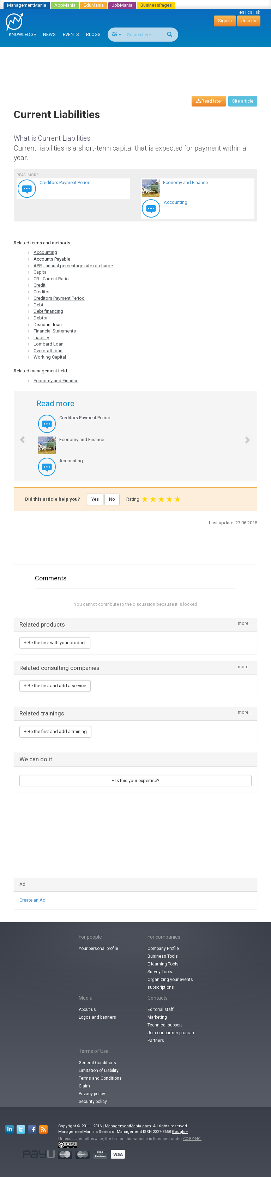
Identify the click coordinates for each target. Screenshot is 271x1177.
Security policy (93, 1101)
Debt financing (48, 311)
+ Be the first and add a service (55, 685)
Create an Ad (32, 900)
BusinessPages (156, 5)
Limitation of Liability (99, 1070)
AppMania (65, 5)
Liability (41, 337)
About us (87, 1009)
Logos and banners (97, 1017)
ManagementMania (26, 5)
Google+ (180, 1131)
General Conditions (97, 1062)
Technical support (164, 1025)
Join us (248, 20)
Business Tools (162, 956)
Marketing (157, 1017)
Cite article (242, 101)
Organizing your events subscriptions (170, 983)
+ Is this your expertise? (135, 780)
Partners (155, 1040)
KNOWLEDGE (22, 34)
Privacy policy (92, 1093)
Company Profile (163, 948)
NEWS (49, 34)
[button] (19, 436)
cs (249, 12)
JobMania (122, 5)
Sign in (225, 20)
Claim (84, 1086)
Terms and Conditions (100, 1078)
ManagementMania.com (128, 1126)
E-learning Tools (163, 964)
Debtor (41, 318)
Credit (40, 285)
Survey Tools (159, 971)
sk (257, 12)
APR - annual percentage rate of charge (73, 265)
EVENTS (71, 34)
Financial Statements (55, 331)
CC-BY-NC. (192, 1138)
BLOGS (93, 34)
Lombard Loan (49, 344)
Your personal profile (98, 948)
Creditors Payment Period (59, 298)
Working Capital (50, 357)
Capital (41, 272)
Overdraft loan (48, 350)
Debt (38, 304)
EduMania (94, 5)
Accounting (45, 252)
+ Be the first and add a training (55, 731)
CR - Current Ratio (51, 278)
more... (245, 623)
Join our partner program (171, 1032)
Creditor (42, 291)
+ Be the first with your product (55, 642)
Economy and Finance (56, 380)
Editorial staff (160, 1009)
